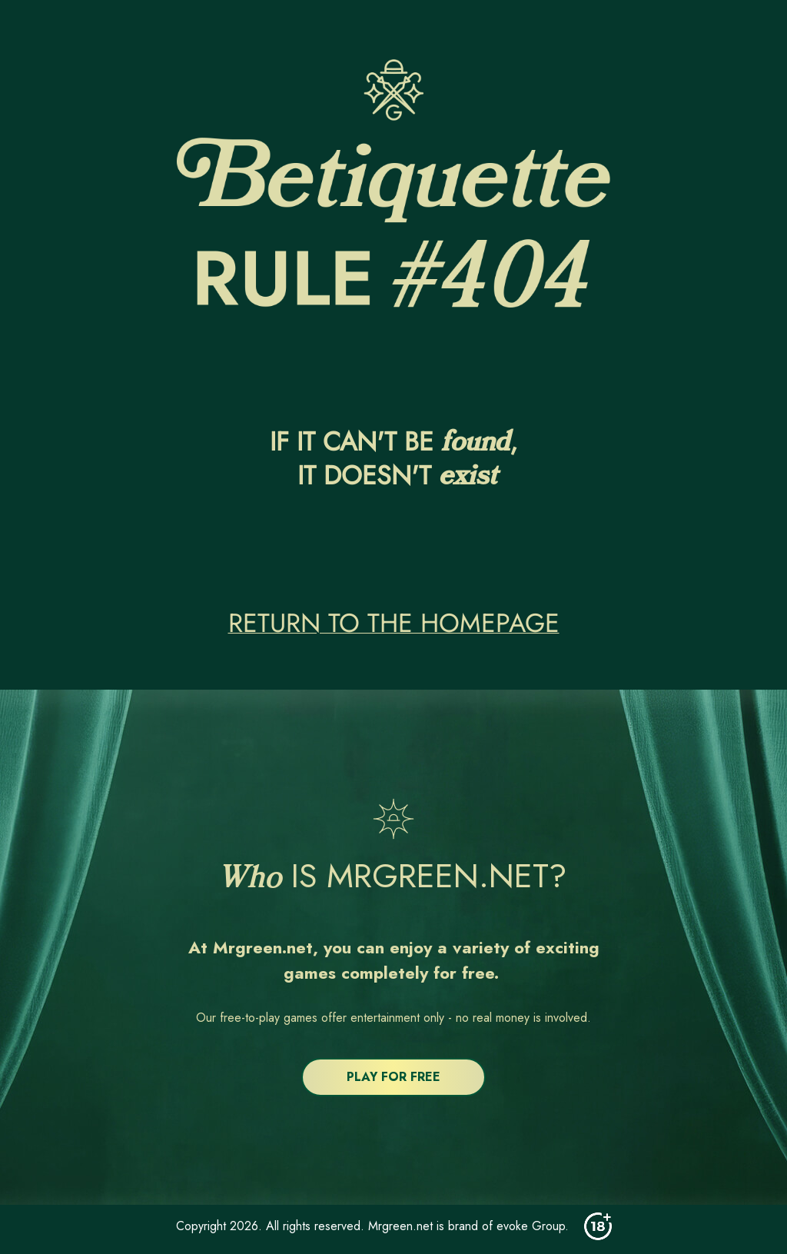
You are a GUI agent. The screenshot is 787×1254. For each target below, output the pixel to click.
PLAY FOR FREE (393, 1077)
